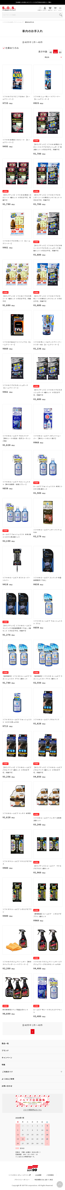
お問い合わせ (7, 1086)
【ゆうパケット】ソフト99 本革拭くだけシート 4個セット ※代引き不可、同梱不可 (17, 197)
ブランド (5, 1050)
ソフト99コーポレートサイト (19, 1175)
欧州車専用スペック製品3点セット (15, 1010)
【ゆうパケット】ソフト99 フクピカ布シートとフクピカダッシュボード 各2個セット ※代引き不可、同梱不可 (47, 248)
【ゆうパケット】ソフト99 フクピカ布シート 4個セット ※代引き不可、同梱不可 (17, 298)
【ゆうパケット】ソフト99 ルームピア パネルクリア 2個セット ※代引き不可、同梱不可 (17, 770)
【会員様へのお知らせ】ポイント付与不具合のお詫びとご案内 (33, 2)
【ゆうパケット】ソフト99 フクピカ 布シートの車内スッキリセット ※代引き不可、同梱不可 (47, 298)
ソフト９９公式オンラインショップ (13, 22)
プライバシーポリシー (22, 1180)
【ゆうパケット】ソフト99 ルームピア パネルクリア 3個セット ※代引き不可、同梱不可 (47, 770)
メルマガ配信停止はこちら (32, 1110)
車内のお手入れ (29, 22)
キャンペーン (7, 1057)
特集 (3, 1064)
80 (60, 52)
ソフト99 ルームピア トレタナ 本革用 (17, 813)
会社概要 (38, 1175)
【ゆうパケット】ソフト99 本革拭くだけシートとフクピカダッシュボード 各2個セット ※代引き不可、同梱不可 (47, 147)
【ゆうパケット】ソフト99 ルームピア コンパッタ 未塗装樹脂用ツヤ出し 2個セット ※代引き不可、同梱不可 (17, 628)
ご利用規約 (50, 1175)
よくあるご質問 (8, 1079)
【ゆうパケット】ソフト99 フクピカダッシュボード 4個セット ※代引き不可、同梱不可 (47, 392)
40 (50, 52)
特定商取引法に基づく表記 (44, 1180)
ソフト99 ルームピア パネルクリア (46, 719)
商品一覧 (5, 1043)
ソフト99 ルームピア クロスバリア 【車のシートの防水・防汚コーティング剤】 (17, 438)
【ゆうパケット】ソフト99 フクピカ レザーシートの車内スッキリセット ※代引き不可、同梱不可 (47, 197)
